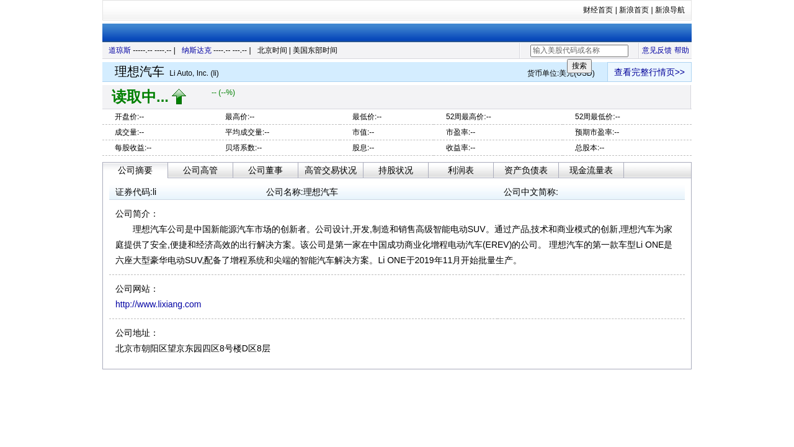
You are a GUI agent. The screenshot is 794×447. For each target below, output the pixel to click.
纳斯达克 (197, 50)
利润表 (461, 170)
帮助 (681, 50)
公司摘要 (135, 170)
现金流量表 (591, 170)
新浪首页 (634, 10)
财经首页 (598, 10)
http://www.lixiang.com (158, 304)
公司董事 (265, 170)
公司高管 (200, 170)
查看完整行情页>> (649, 72)
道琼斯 (120, 50)
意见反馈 (657, 50)
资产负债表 (526, 170)
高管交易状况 (331, 170)
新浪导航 (670, 10)
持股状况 (395, 170)
